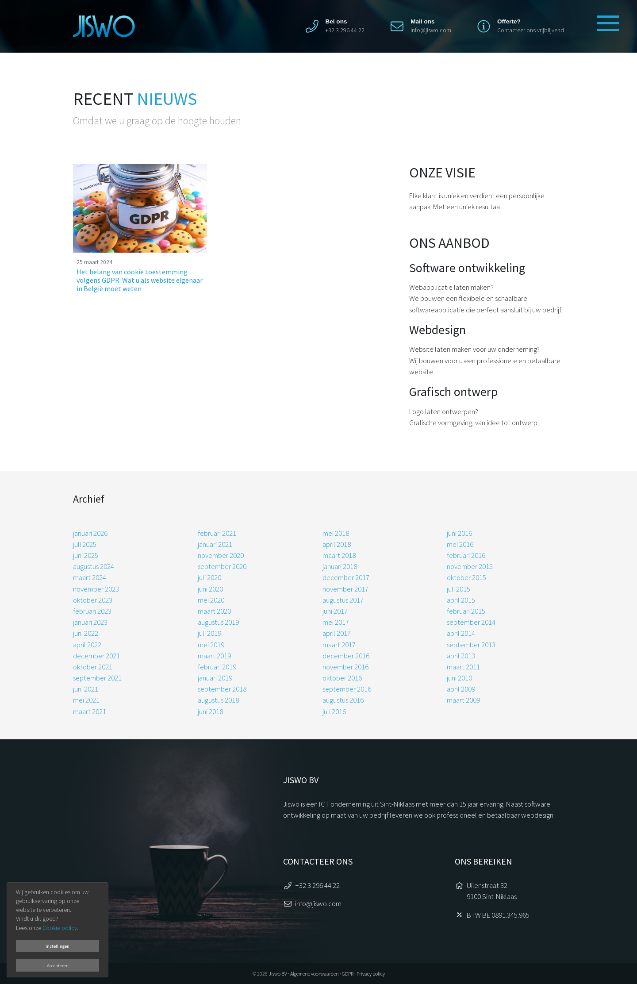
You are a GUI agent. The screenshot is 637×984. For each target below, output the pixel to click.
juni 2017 (335, 611)
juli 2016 (334, 711)
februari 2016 (466, 555)
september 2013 (471, 645)
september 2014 (471, 622)
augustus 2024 (93, 566)
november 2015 (470, 566)
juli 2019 (209, 633)
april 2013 (461, 656)
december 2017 (345, 577)
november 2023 (96, 589)
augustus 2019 (218, 622)
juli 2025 (84, 544)
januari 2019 (215, 678)
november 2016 (345, 667)
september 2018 (222, 689)
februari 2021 (217, 533)
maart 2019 (214, 656)
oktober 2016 (342, 678)
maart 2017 (339, 645)
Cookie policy (59, 928)
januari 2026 (90, 533)
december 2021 (96, 656)
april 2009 (461, 689)
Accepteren (58, 965)
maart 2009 (463, 700)
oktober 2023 (92, 600)
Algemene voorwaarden (314, 973)
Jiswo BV (278, 973)
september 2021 (97, 678)
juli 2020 (209, 577)
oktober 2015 (466, 577)
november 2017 (345, 589)
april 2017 (336, 633)
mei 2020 (211, 600)
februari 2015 (466, 611)
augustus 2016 (343, 700)
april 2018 (336, 544)
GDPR (347, 973)
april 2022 (87, 645)
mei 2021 (86, 700)
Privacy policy (371, 973)
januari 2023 (90, 622)
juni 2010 (459, 678)
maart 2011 (463, 667)
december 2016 (345, 656)
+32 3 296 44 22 (317, 885)
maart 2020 (214, 611)
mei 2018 (335, 533)
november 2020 (221, 555)
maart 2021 (89, 711)
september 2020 (222, 566)
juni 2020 (210, 589)
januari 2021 (215, 544)
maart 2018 (339, 555)
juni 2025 (85, 555)
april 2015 (461, 600)
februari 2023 (92, 611)
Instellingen (57, 946)
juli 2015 (458, 589)
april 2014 (461, 633)
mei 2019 (211, 645)
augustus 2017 (343, 600)
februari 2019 (217, 667)
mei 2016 (460, 544)
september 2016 (346, 689)
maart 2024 (89, 577)
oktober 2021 (92, 667)
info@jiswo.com (431, 30)
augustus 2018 (218, 700)
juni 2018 (210, 711)
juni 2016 (459, 533)
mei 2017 (335, 622)
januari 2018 (339, 566)
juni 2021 (85, 689)
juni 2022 (85, 633)
